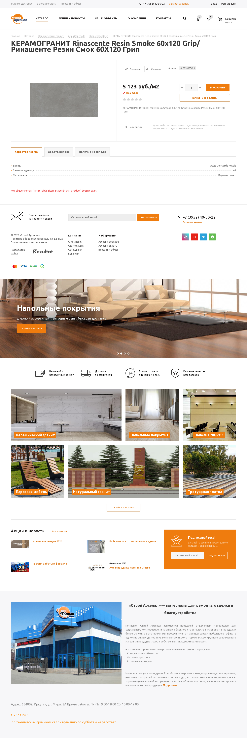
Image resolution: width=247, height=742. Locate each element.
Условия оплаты (108, 245)
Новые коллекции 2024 (47, 541)
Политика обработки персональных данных (37, 238)
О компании (75, 241)
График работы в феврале (50, 563)
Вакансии (73, 253)
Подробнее (170, 685)
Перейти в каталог (31, 328)
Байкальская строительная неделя (132, 541)
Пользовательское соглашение (29, 242)
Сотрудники (75, 249)
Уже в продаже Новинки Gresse (129, 567)
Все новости (59, 531)
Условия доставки (109, 241)
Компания (75, 235)
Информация (107, 235)
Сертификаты (76, 245)
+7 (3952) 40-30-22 (154, 3)
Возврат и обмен (108, 249)
